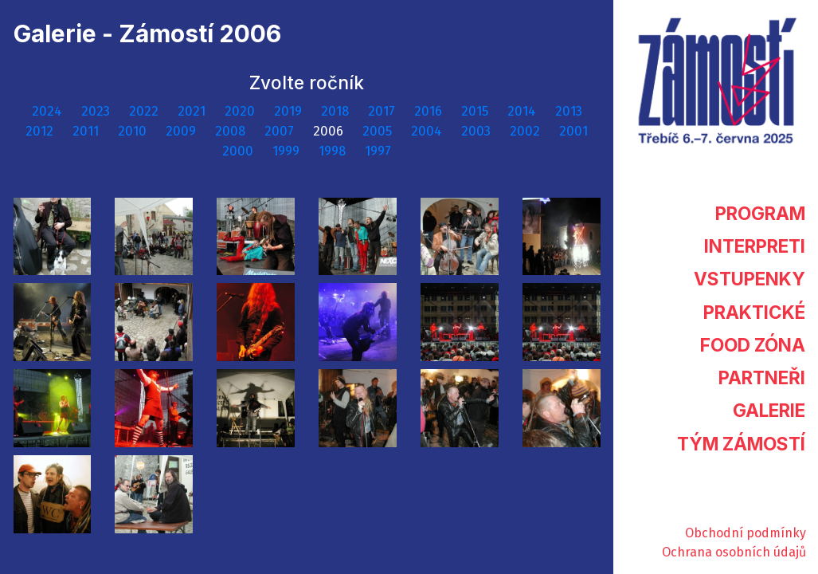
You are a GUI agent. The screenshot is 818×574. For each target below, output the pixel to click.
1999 (287, 151)
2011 (87, 131)
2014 (523, 111)
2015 (476, 111)
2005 (378, 131)
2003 (477, 131)
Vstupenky (749, 278)
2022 (145, 111)
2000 (239, 151)
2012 (41, 131)
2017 (383, 111)
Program (760, 213)
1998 (334, 151)
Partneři (761, 377)
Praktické (754, 312)
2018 (336, 111)
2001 (573, 131)
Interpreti (754, 246)
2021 (193, 111)
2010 (134, 131)
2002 (526, 131)
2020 (241, 111)
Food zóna (752, 345)
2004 (428, 131)
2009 (182, 131)
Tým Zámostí (741, 443)
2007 (280, 131)
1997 (378, 151)
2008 (232, 131)
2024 (48, 111)
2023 (97, 111)
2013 (568, 111)
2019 (289, 111)
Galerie (769, 410)
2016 (429, 111)
